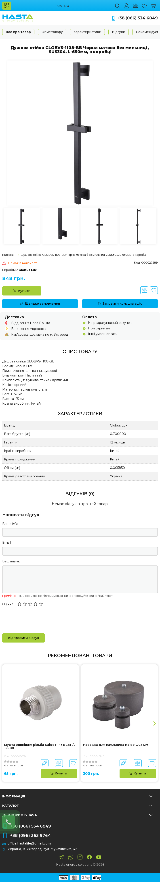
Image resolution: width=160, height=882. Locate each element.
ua (59, 6)
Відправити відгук (23, 638)
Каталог (77, 805)
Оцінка (7, 604)
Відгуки (118, 32)
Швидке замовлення (40, 304)
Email (6, 543)
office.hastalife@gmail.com (29, 843)
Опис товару (52, 32)
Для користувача (77, 815)
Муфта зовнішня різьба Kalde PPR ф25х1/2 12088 (40, 746)
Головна (8, 254)
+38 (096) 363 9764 (30, 835)
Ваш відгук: (11, 561)
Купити (21, 291)
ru (66, 6)
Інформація (77, 796)
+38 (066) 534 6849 (137, 18)
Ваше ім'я (10, 524)
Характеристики (87, 32)
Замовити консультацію (120, 304)
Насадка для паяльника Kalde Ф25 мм (115, 745)
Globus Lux (28, 270)
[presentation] (36, 619)
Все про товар (18, 32)
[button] (19, 604)
